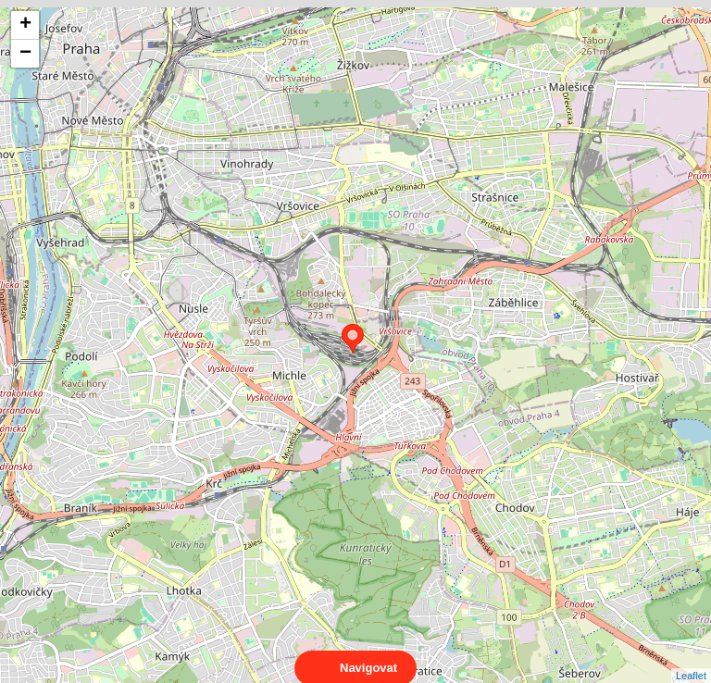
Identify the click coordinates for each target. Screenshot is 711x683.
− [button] (25, 54)
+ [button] (25, 25)
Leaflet (691, 658)
